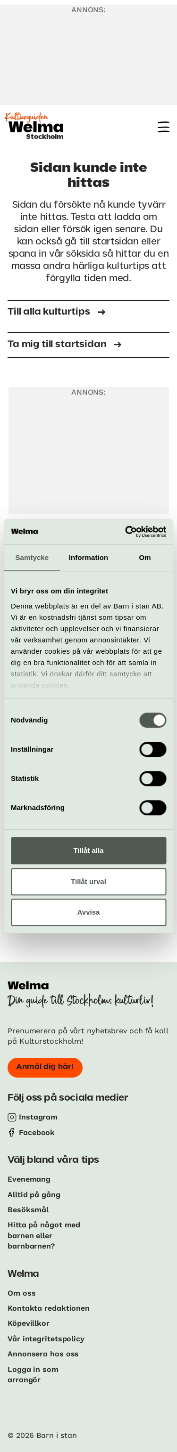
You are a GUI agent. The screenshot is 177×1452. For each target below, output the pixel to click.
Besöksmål (28, 1209)
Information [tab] (89, 557)
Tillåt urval (88, 881)
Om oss (21, 1293)
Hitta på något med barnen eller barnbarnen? (44, 1235)
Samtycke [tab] (32, 557)
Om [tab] (145, 557)
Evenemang (29, 1179)
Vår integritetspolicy (46, 1338)
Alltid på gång (34, 1194)
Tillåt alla (89, 850)
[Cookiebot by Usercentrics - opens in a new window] (126, 532)
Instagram (38, 1116)
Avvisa (88, 912)
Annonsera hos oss (43, 1353)
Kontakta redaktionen (49, 1308)
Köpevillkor (29, 1323)
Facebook (37, 1132)
